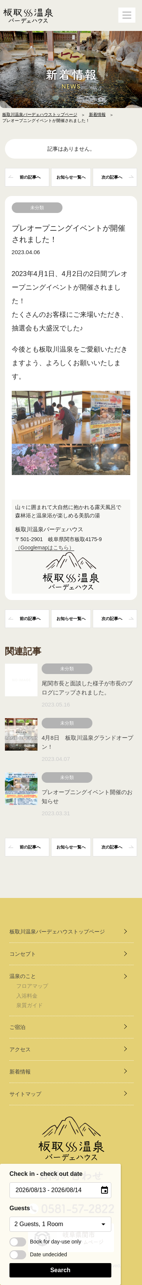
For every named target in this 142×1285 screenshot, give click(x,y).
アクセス (20, 1049)
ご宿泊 (17, 1027)
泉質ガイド (29, 1005)
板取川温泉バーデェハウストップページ (39, 114)
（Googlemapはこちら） (44, 548)
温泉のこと (22, 976)
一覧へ (71, 177)
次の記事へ (111, 177)
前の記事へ (30, 177)
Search (60, 1270)
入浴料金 (26, 996)
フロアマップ (32, 986)
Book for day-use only (45, 1242)
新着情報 (97, 114)
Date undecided (38, 1254)
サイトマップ (25, 1094)
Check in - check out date (46, 1174)
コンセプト (22, 954)
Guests (19, 1208)
